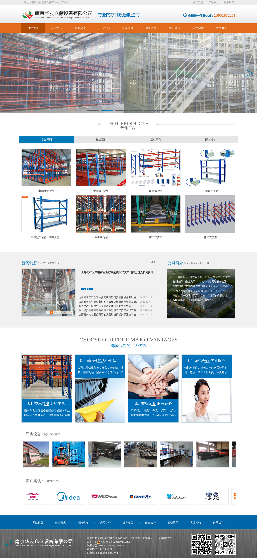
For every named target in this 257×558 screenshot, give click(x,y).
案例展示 (174, 28)
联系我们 (229, 2)
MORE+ (155, 261)
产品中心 (213, 2)
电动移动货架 (46, 190)
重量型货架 (155, 190)
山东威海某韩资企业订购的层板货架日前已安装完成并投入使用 (113, 302)
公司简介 (175, 263)
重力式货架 (155, 237)
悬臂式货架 (210, 237)
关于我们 (198, 2)
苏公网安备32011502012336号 (116, 542)
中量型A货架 (210, 190)
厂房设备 (33, 434)
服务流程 (151, 28)
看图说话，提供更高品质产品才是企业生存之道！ (106, 307)
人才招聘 (198, 28)
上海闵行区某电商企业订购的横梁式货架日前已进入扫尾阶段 (117, 272)
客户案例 (33, 481)
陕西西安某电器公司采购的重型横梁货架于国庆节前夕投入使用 (113, 315)
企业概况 (56, 28)
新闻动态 (80, 28)
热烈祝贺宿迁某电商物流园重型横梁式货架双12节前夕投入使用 (113, 311)
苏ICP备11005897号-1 (143, 538)
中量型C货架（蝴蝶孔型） (46, 237)
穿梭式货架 (101, 237)
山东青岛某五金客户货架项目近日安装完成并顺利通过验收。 (112, 298)
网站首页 (33, 28)
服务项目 (127, 28)
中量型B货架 (101, 190)
